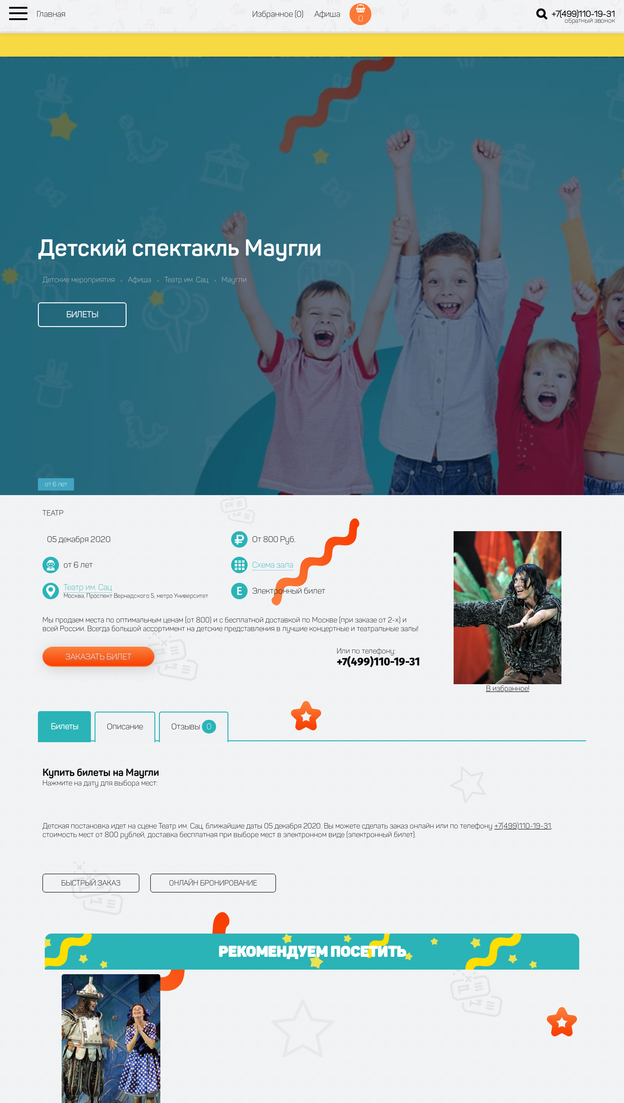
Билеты (82, 315)
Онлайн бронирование (213, 883)
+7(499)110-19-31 (583, 14)
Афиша (327, 14)
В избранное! (507, 688)
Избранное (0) (277, 14)
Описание (125, 727)
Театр (52, 513)
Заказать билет (98, 657)
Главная (51, 14)
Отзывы (193, 727)
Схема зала (272, 565)
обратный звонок (590, 21)
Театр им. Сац (87, 587)
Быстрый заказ (91, 883)
